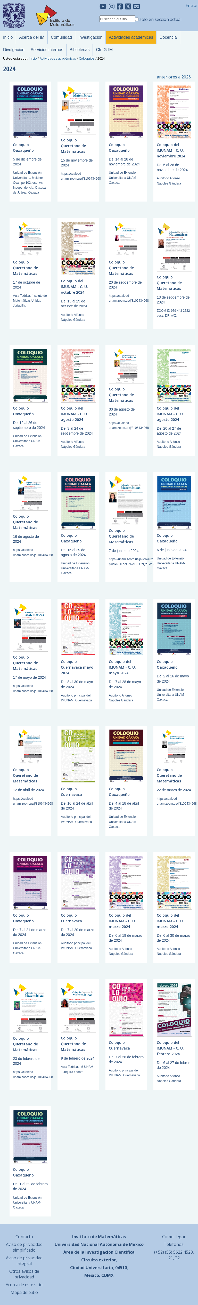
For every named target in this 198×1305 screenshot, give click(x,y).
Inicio (33, 58)
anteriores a (174, 77)
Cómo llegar (174, 1236)
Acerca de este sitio (24, 1284)
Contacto (24, 1236)
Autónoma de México (122, 1244)
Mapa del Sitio (24, 1292)
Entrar (192, 5)
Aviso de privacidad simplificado (24, 1247)
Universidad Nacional (77, 1244)
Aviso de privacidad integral (24, 1260)
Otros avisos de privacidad (24, 1274)
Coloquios (87, 58)
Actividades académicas (58, 58)
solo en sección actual (160, 19)
